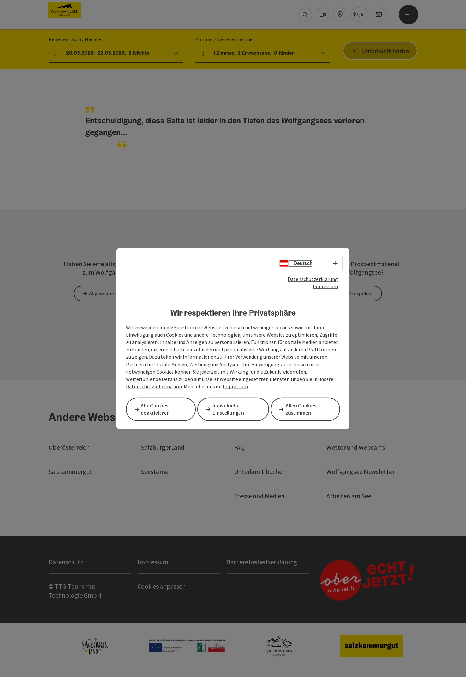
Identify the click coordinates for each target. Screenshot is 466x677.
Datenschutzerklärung (313, 279)
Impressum (325, 287)
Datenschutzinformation (154, 387)
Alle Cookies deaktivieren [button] (157, 409)
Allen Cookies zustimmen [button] (303, 409)
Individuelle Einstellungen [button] (230, 409)
